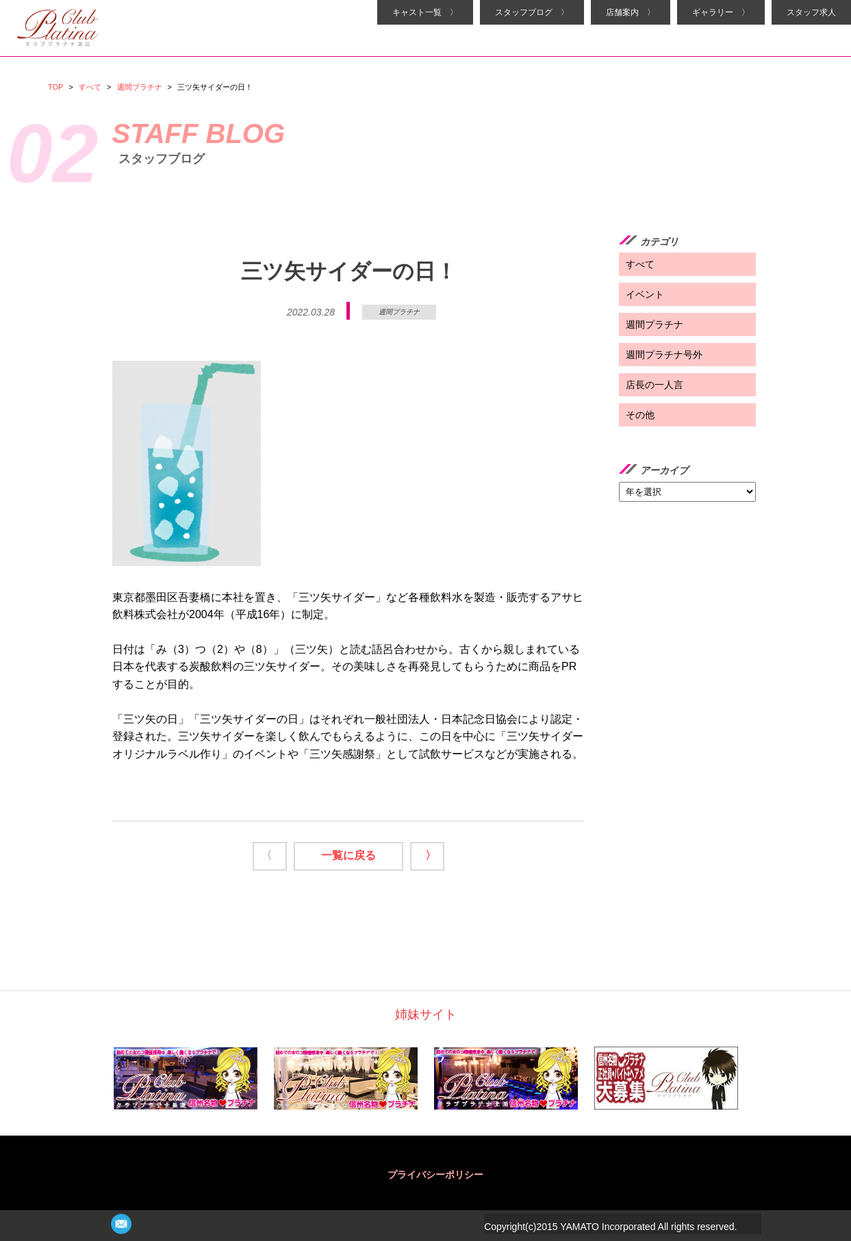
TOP (55, 87)
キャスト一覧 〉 (425, 12)
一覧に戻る (348, 855)
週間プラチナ (139, 87)
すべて (90, 87)
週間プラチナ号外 (664, 354)
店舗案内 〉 (630, 12)
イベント (645, 294)
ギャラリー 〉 (721, 12)
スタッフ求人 (811, 12)
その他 (640, 414)
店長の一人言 (654, 384)
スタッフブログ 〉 (532, 12)
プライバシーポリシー (435, 1174)
